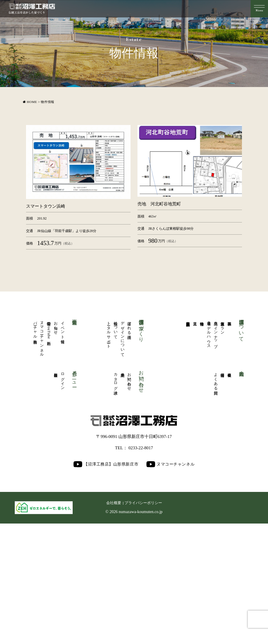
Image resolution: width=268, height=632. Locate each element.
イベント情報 (62, 435)
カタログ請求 (115, 488)
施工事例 (229, 425)
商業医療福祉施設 (188, 425)
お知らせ (56, 432)
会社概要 (113, 612)
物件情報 (202, 425)
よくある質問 (216, 488)
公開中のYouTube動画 (49, 436)
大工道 (195, 425)
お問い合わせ (129, 488)
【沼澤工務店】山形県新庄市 (106, 573)
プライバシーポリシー (143, 612)
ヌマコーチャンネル (42, 444)
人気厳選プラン (223, 432)
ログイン (62, 488)
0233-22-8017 (141, 556)
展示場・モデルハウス (209, 440)
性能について (115, 435)
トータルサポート (109, 439)
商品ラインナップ (216, 439)
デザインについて (122, 444)
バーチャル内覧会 (35, 435)
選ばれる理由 (129, 432)
